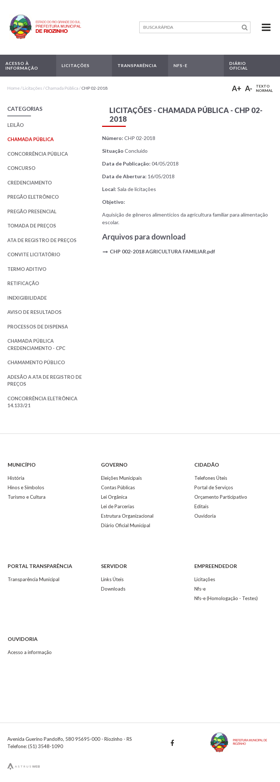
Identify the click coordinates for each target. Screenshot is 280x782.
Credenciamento (29, 183)
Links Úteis (112, 579)
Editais (201, 506)
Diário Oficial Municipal (125, 525)
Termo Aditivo (26, 269)
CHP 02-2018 (94, 88)
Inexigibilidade (27, 298)
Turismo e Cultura (27, 497)
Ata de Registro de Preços (42, 240)
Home (13, 88)
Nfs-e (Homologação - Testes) (226, 598)
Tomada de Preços (31, 226)
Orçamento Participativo (220, 497)
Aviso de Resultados (34, 312)
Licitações (32, 88)
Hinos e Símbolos (26, 487)
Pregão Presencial (32, 211)
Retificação (23, 283)
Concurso (21, 168)
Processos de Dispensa (37, 327)
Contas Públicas (118, 487)
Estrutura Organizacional (127, 516)
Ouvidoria (205, 516)
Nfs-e (200, 589)
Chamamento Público (36, 362)
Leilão (15, 125)
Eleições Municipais (121, 478)
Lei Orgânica (114, 497)
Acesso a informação (30, 652)
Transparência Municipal (33, 579)
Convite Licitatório (33, 254)
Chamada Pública (61, 88)
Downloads (113, 589)
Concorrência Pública (37, 154)
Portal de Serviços (213, 487)
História (16, 478)
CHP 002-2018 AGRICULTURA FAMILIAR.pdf (162, 251)
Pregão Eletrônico (33, 197)
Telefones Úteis (210, 478)
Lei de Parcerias (117, 506)
